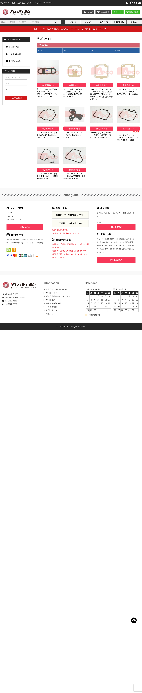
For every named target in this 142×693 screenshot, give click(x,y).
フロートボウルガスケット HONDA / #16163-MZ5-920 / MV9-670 (48, 176)
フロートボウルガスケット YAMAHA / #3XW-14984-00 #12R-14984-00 (127, 91)
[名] (16, 89)
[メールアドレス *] (16, 78)
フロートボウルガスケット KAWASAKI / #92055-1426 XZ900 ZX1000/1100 (48, 135)
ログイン (119, 12)
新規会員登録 (132, 12)
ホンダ (40, 50)
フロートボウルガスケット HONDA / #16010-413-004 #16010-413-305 (127, 137)
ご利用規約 (50, 300)
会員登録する (48, 85)
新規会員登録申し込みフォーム (59, 296)
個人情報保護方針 (53, 303)
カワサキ (117, 50)
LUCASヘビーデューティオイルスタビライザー (84, 29)
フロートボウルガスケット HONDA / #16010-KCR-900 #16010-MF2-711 (74, 176)
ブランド (73, 22)
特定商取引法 (119, 22)
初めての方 (12, 47)
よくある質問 (51, 307)
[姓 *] (16, 83)
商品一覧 (49, 314)
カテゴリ (88, 22)
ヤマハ (66, 50)
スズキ (91, 50)
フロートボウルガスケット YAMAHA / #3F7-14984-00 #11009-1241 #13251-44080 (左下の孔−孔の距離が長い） (101, 94)
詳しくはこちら (116, 260)
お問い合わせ (13, 61)
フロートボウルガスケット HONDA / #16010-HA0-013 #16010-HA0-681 (101, 135)
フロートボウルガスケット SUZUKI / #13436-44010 (73, 135)
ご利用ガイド (104, 22)
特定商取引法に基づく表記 (57, 290)
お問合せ (134, 22)
